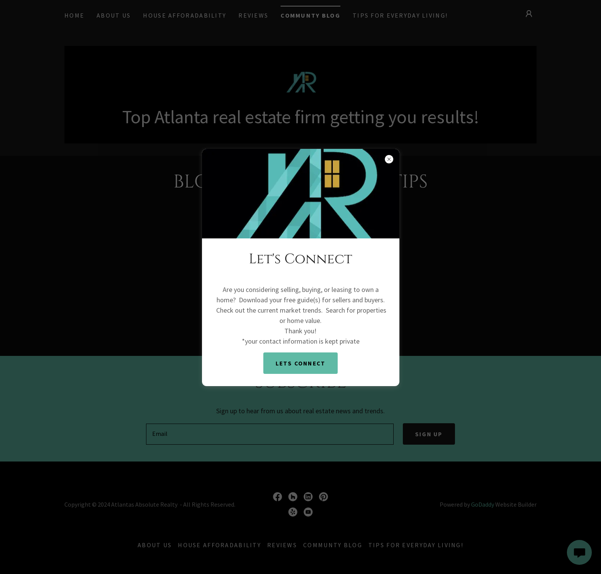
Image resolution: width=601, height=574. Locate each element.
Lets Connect (300, 363)
